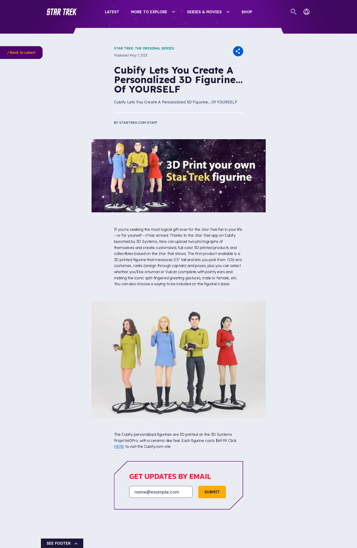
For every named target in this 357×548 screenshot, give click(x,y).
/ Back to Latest (21, 52)
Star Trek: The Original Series (144, 48)
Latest (112, 11)
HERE (119, 446)
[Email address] (161, 492)
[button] (62, 12)
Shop (247, 11)
